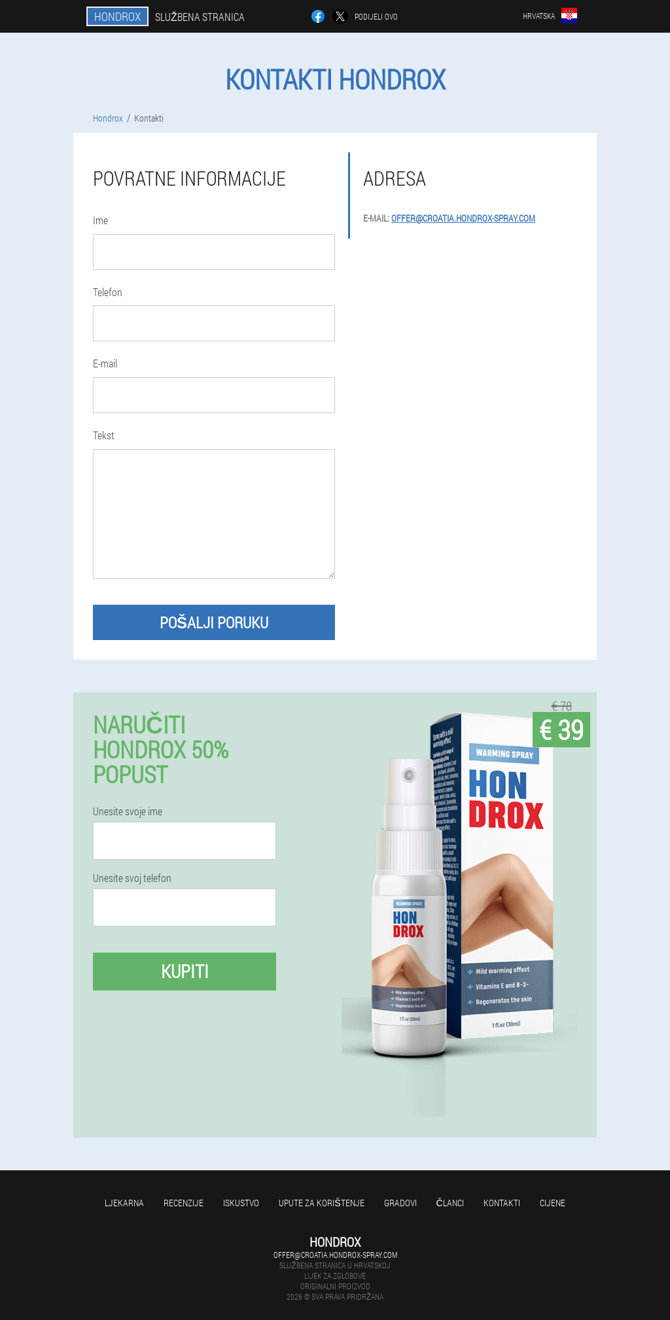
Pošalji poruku (214, 622)
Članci (450, 1202)
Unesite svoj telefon (132, 878)
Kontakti (502, 1202)
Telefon (107, 292)
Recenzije (183, 1202)
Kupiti (185, 971)
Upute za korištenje (321, 1202)
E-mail (105, 363)
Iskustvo (241, 1202)
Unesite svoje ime (127, 811)
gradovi (400, 1202)
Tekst (104, 435)
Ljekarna (124, 1202)
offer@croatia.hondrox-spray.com (463, 218)
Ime (100, 220)
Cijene (552, 1202)
